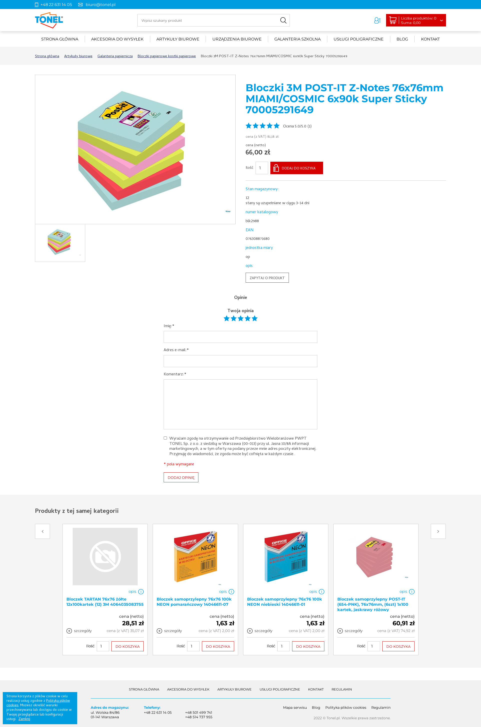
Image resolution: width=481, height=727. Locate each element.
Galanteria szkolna (297, 39)
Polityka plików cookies (345, 707)
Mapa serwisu (295, 707)
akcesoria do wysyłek (117, 39)
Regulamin (342, 689)
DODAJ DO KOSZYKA (299, 169)
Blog (402, 39)
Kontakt (430, 39)
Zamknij (24, 719)
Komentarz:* (175, 374)
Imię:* (169, 326)
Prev (42, 531)
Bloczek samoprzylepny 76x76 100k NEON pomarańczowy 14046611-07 (194, 602)
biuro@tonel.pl (100, 4)
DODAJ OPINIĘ (181, 477)
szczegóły (83, 630)
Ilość (249, 168)
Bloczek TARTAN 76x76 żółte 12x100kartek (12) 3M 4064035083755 (105, 602)
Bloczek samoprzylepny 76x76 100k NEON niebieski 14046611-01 (284, 602)
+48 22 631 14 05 (56, 4)
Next (438, 531)
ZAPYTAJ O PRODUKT (267, 278)
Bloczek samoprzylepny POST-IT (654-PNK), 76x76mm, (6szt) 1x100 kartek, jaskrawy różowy (372, 604)
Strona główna (59, 39)
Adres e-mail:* (176, 350)
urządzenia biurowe (237, 39)
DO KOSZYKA (127, 646)
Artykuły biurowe (177, 39)
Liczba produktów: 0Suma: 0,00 (418, 20)
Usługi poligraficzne (359, 39)
